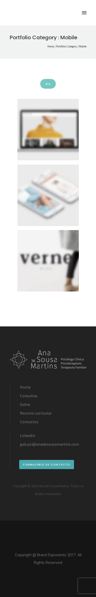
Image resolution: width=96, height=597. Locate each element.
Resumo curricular (36, 413)
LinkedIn (27, 435)
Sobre (25, 404)
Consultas (29, 395)
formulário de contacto (46, 464)
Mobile (83, 46)
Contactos (29, 421)
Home (50, 46)
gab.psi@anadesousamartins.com (49, 444)
